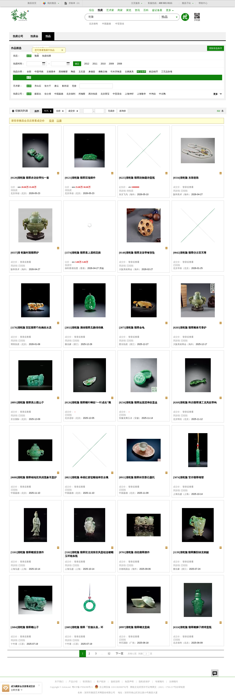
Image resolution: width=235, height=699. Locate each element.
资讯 (137, 10)
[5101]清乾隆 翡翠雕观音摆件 (27, 552)
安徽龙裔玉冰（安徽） (130, 418)
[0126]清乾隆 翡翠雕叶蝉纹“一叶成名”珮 (88, 402)
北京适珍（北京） (73, 418)
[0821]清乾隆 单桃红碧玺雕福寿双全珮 (86, 477)
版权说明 (115, 681)
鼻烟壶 (91, 71)
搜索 (185, 17)
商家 (120, 10)
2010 (103, 63)
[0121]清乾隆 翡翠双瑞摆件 (80, 177)
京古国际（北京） (19, 419)
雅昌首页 (32, 3)
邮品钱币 (153, 71)
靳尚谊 (65, 86)
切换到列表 (21, 110)
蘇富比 (38, 94)
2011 (95, 63)
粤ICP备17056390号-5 (82, 687)
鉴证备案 (157, 10)
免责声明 (129, 681)
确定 (77, 63)
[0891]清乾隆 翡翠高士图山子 (27, 402)
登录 (51, 120)
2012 (86, 63)
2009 (111, 63)
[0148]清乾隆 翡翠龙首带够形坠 (137, 252)
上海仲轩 (129, 94)
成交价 (71, 111)
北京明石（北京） (182, 419)
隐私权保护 (144, 681)
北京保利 (93, 23)
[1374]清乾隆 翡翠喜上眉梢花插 (83, 252)
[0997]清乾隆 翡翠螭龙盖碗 (134, 627)
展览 (128, 10)
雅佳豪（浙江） (72, 344)
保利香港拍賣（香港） (76, 268)
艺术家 (110, 10)
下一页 (119, 653)
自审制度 (180, 687)
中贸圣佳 (119, 23)
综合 (91, 10)
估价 (58, 111)
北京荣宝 (105, 94)
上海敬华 (141, 94)
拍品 (48, 36)
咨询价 (122, 111)
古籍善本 (51, 71)
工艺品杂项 (166, 71)
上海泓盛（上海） (182, 494)
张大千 (47, 86)
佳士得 (47, 94)
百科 (146, 10)
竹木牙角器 (116, 71)
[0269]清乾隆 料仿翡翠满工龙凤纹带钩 (195, 402)
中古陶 (162, 94)
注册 (59, 120)
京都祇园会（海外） (129, 569)
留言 (214, 673)
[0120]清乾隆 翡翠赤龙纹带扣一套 (30, 177)
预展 (37, 56)
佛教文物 (102, 71)
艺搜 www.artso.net (20, 17)
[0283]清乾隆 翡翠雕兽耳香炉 (189, 327)
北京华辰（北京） (182, 268)
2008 (119, 63)
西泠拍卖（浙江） (128, 344)
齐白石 (38, 86)
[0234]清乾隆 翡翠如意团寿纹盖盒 (138, 402)
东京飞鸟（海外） (128, 194)
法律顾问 (173, 681)
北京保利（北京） (182, 643)
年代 (46, 111)
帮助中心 (203, 3)
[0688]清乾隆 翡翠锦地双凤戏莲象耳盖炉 (34, 477)
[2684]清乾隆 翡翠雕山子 (25, 627)
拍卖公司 (18, 36)
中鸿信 (152, 94)
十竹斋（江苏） (18, 644)
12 (109, 653)
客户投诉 (101, 681)
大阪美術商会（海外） (130, 269)
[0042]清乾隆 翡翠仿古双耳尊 (189, 252)
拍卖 (100, 10)
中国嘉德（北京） (19, 493)
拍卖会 (34, 36)
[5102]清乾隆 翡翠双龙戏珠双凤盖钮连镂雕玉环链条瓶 (89, 554)
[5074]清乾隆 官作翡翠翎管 (188, 477)
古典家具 (129, 71)
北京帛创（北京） (19, 193)
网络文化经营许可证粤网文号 (153, 687)
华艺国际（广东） (128, 643)
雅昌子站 (186, 3)
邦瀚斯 (82, 94)
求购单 (75, 3)
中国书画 (39, 71)
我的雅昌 (51, 3)
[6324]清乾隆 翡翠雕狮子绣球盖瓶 (192, 627)
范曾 (74, 86)
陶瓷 (73, 71)
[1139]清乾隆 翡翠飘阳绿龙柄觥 (191, 552)
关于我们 (59, 681)
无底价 (111, 111)
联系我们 (87, 681)
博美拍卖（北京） (19, 344)
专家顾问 (159, 681)
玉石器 (82, 71)
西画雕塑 (63, 71)
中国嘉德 (106, 23)
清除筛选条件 (215, 48)
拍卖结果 (46, 56)
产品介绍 (73, 681)
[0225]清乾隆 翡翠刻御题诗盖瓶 (137, 177)
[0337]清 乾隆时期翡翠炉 (25, 252)
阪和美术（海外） (182, 194)
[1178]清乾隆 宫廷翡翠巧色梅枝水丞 (31, 327)
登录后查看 (188, 187)
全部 (29, 56)
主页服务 (135, 3)
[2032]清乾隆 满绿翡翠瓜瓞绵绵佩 (84, 327)
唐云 (56, 86)
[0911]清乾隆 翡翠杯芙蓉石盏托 (137, 477)
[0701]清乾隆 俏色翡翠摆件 (134, 552)
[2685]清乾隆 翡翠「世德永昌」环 (84, 627)
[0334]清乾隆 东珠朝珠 (186, 177)
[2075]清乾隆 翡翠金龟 (131, 327)
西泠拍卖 (92, 94)
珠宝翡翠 (141, 71)
